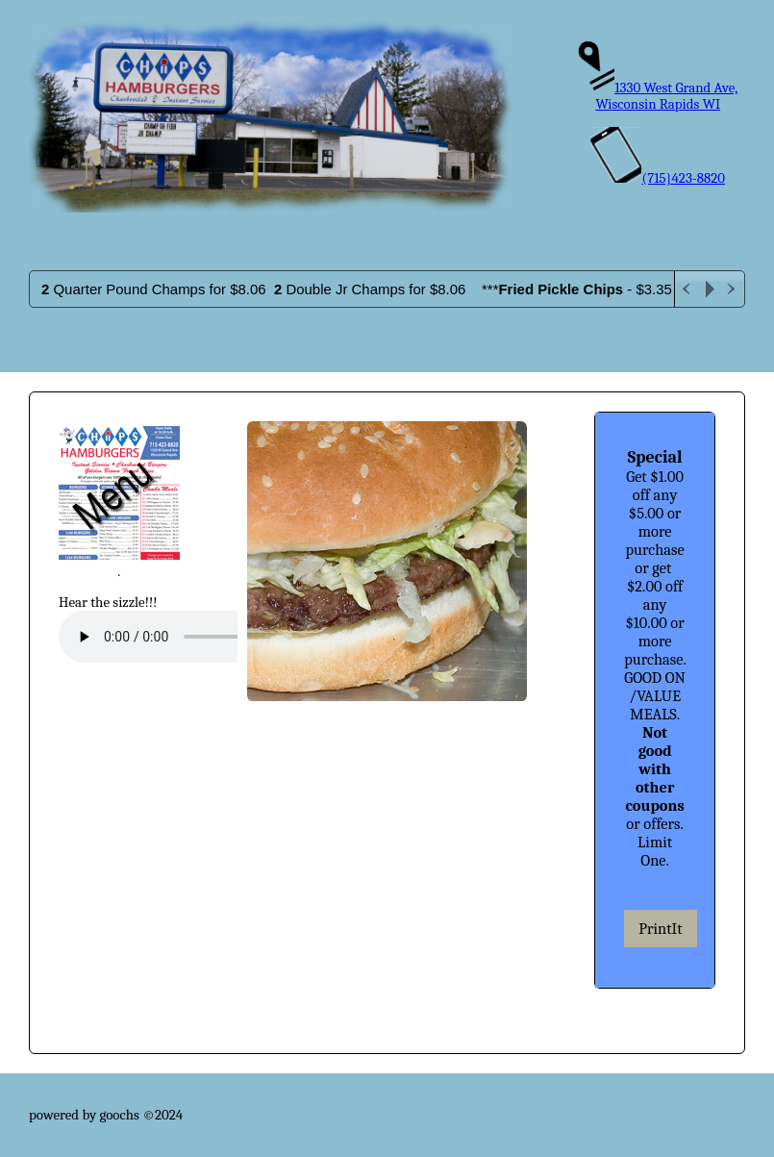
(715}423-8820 (657, 178)
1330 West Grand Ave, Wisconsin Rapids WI (657, 96)
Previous (686, 289)
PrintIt (660, 928)
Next (732, 289)
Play (709, 289)
